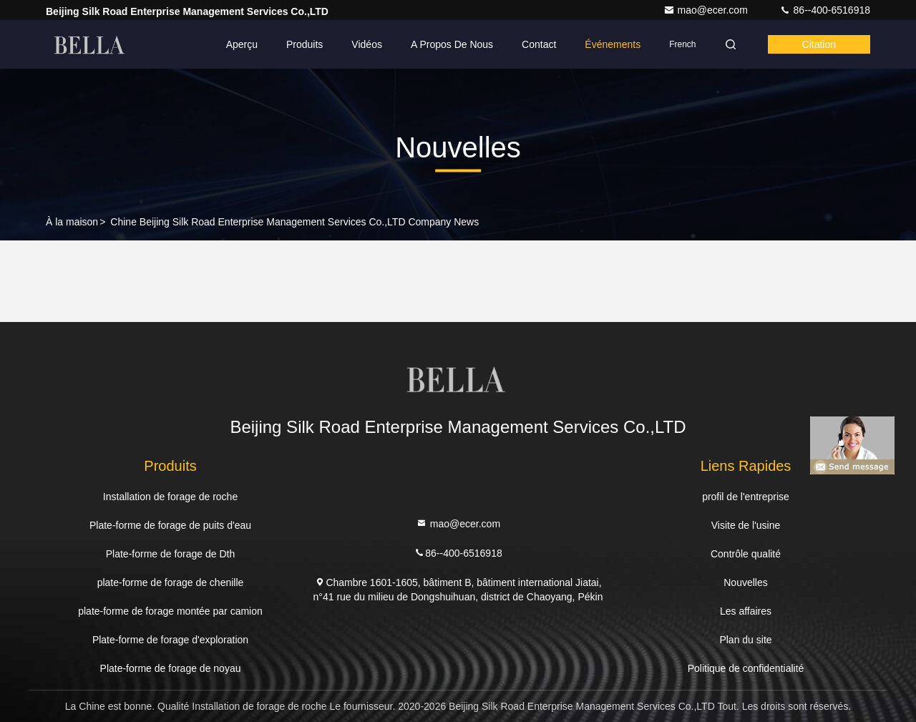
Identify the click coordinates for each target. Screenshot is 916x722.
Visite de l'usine (746, 525)
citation (819, 44)
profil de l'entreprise (745, 496)
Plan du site (745, 639)
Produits (304, 44)
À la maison (72, 222)
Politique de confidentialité (746, 668)
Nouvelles (745, 582)
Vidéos (366, 44)
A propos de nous (452, 44)
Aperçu (242, 44)
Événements (612, 44)
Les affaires (745, 611)
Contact (539, 44)
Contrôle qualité (746, 554)
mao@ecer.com (707, 10)
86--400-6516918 (824, 10)
